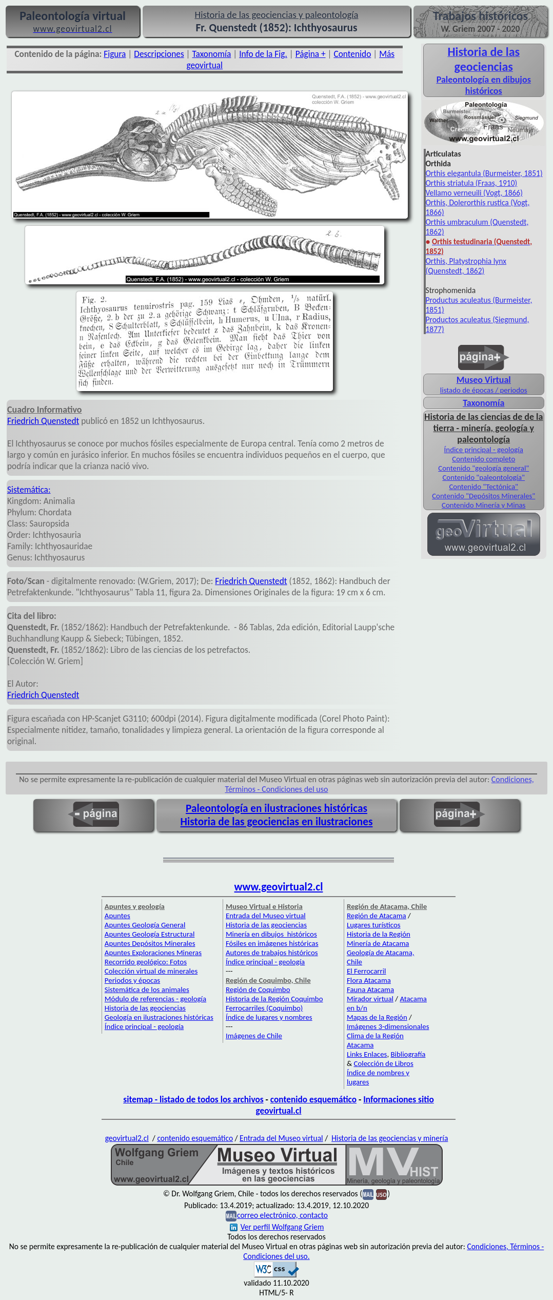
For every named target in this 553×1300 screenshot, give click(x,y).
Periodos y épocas (132, 980)
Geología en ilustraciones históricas (159, 1017)
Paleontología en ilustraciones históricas (276, 808)
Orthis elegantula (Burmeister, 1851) (484, 173)
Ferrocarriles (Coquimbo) (264, 1008)
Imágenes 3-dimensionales (388, 1026)
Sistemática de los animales (147, 989)
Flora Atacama (369, 980)
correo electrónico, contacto (282, 1215)
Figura (115, 54)
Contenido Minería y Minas (483, 505)
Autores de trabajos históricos (272, 952)
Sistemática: (29, 489)
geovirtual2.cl (127, 1138)
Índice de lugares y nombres (269, 1017)
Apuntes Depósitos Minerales (150, 943)
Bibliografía (407, 1054)
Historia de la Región (378, 934)
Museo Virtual (484, 379)
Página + (310, 54)
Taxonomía (211, 54)
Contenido (352, 54)
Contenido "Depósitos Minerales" (483, 495)
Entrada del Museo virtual (266, 915)
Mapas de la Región (377, 1017)
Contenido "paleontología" (483, 477)
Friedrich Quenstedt (43, 420)
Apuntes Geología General (145, 924)
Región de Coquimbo (258, 989)
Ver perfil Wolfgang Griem (277, 1227)
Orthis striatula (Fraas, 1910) (472, 183)
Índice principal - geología (483, 449)
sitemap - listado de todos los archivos (193, 1099)
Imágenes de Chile (254, 1035)
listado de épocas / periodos (483, 390)
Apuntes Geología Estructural (150, 934)
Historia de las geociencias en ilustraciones (277, 821)
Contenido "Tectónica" (483, 486)
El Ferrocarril (366, 971)
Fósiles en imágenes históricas (272, 943)
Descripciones (159, 54)
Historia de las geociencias (145, 1008)
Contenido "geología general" (483, 468)
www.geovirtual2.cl (278, 887)
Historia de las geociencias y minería (389, 1138)
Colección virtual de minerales (151, 971)
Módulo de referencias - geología (155, 998)
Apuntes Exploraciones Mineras (153, 952)
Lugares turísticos (374, 924)
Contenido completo (483, 458)
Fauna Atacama (370, 989)
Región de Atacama (376, 915)
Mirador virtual (370, 998)
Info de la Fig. (263, 54)
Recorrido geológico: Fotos (146, 961)
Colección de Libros (383, 1063)
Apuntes (117, 915)
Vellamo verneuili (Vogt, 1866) (474, 193)
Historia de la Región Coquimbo (274, 998)
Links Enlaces (367, 1054)
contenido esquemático (313, 1099)
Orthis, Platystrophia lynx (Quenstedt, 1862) (466, 266)
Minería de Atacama (378, 943)
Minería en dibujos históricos (271, 934)
